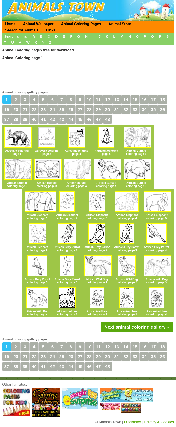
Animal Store (120, 24)
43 (61, 119)
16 (144, 99)
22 (34, 109)
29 (98, 109)
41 (43, 119)
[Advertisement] (88, 74)
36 (162, 109)
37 (6, 119)
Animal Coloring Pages (81, 24)
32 (125, 109)
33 (134, 109)
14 (125, 99)
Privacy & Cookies (159, 422)
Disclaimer (132, 422)
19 (6, 109)
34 (144, 109)
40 (34, 119)
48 (107, 119)
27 (79, 109)
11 (98, 99)
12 (107, 99)
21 (24, 109)
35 (153, 109)
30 (107, 109)
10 (89, 99)
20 (15, 109)
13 (116, 99)
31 (116, 109)
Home (10, 24)
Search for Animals (21, 30)
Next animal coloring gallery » (136, 326)
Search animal (16, 36)
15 (134, 99)
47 (98, 119)
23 (43, 109)
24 (52, 109)
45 (79, 119)
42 (52, 119)
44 (70, 119)
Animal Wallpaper (38, 24)
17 (153, 99)
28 (89, 109)
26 (70, 109)
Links (51, 30)
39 (24, 119)
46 (89, 119)
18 (162, 99)
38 (15, 119)
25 (61, 109)
